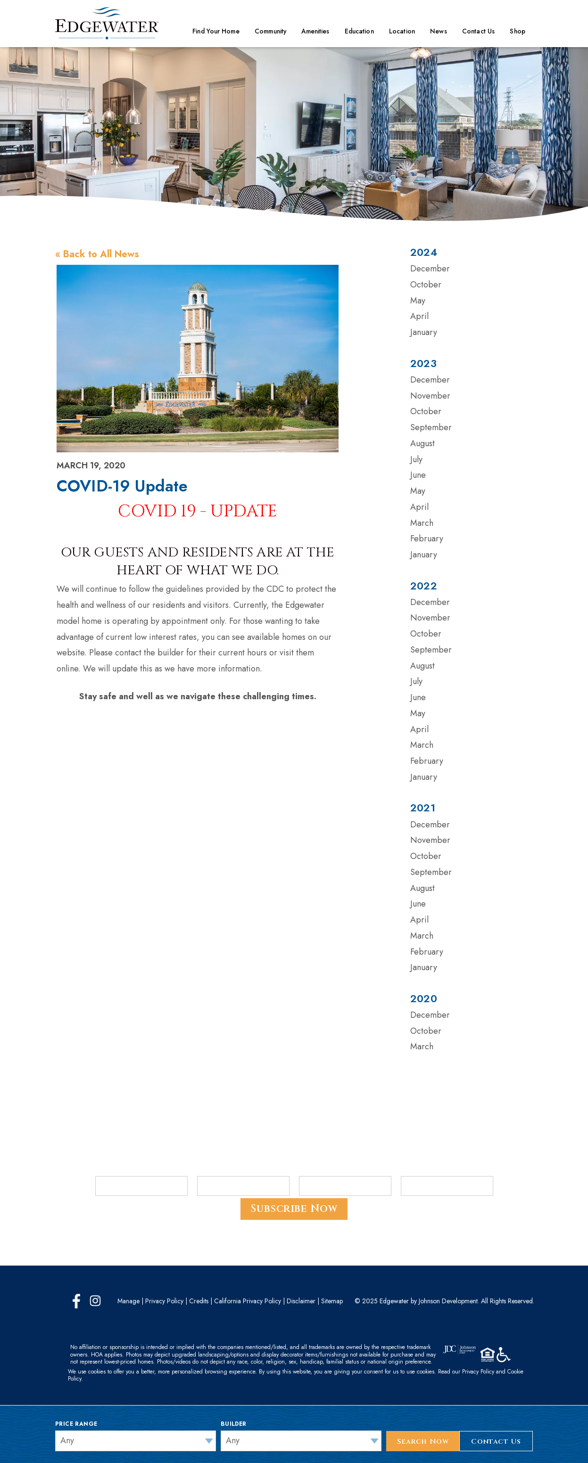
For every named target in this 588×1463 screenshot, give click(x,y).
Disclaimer (301, 1301)
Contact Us (478, 31)
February (426, 538)
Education (359, 31)
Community (270, 31)
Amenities (315, 31)
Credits (198, 1301)
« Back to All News (97, 254)
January (423, 332)
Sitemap (332, 1301)
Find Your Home (215, 31)
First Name (114, 1169)
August (422, 443)
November (430, 396)
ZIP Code (415, 1169)
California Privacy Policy (247, 1301)
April (419, 316)
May (417, 300)
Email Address (323, 1169)
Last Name (215, 1169)
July (416, 459)
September (431, 427)
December (430, 268)
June (418, 475)
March (421, 523)
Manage (128, 1301)
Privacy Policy (164, 1301)
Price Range (76, 1424)
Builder (234, 1424)
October (425, 284)
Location (402, 31)
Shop (517, 31)
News (438, 31)
